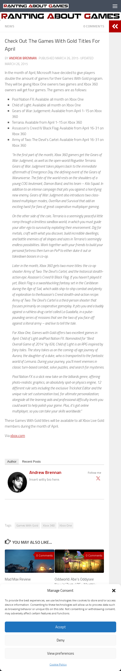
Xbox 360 (49, 525)
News (9, 26)
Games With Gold (27, 525)
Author (11, 461)
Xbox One (65, 525)
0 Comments (93, 26)
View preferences (60, 653)
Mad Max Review (18, 579)
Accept (60, 627)
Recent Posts (31, 461)
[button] (113, 590)
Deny (60, 640)
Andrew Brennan (23, 58)
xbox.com (17, 435)
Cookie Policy (58, 664)
